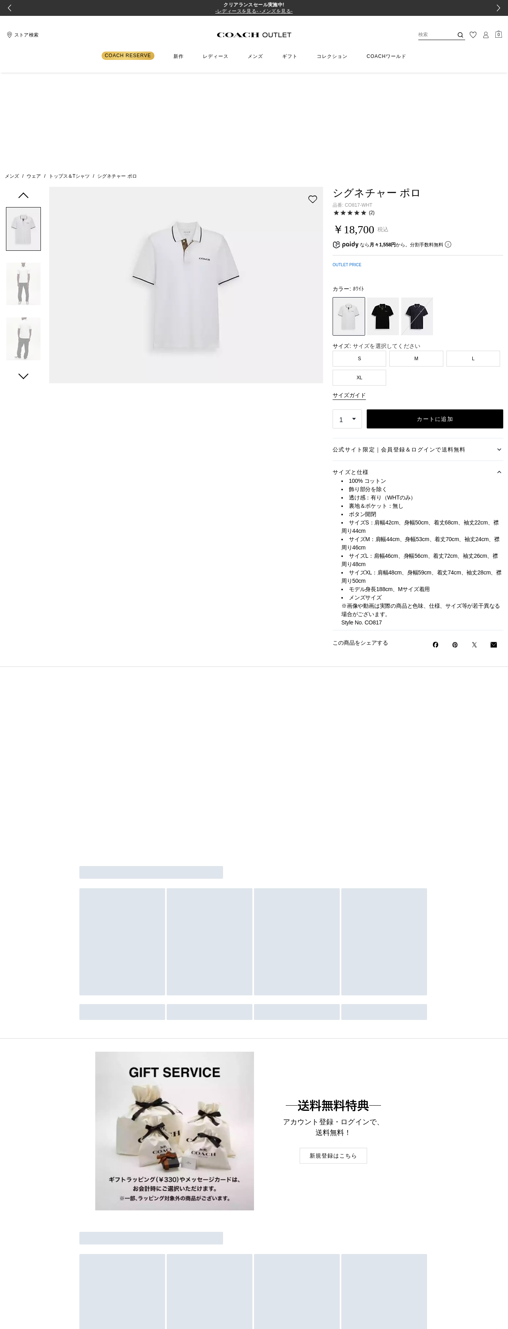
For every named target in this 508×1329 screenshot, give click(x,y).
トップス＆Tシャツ (69, 85)
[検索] (429, 35)
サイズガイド (349, 304)
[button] (23, 139)
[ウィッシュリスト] (473, 35)
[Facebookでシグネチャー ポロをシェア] (436, 553)
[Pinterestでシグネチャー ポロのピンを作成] (455, 554)
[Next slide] (498, 8)
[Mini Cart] (498, 34)
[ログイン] (486, 35)
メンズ (12, 85)
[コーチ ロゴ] (254, 35)
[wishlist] (313, 108)
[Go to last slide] (9, 8)
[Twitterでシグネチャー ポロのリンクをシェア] (474, 554)
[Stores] (21, 35)
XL (359, 286)
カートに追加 (435, 328)
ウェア (34, 85)
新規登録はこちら (333, 1064)
